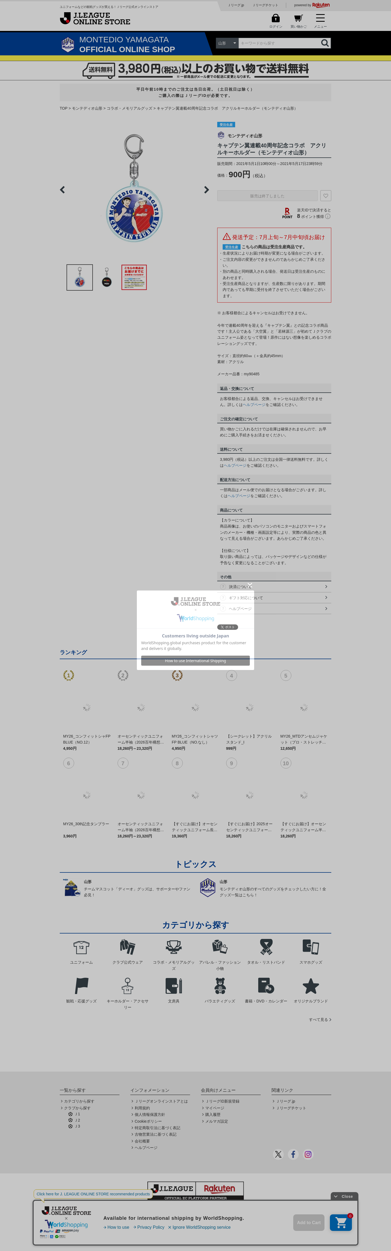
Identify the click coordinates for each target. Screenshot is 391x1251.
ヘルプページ (254, 404)
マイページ (214, 1108)
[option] (134, 190)
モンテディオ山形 (87, 108)
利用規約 (142, 1108)
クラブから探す (77, 1108)
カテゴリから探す (79, 1101)
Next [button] (206, 189)
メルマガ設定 (216, 1121)
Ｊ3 (77, 1126)
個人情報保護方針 (150, 1114)
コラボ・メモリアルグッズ (129, 108)
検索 (325, 43)
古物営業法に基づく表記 (155, 1134)
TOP (64, 108)
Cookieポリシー (148, 1121)
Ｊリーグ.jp (236, 5)
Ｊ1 (77, 1114)
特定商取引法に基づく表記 (157, 1128)
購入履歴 (212, 1114)
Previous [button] (62, 189)
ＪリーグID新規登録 (222, 1101)
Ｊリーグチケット (265, 5)
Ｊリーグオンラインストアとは (161, 1101)
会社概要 (142, 1141)
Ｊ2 (77, 1120)
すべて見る (318, 1019)
